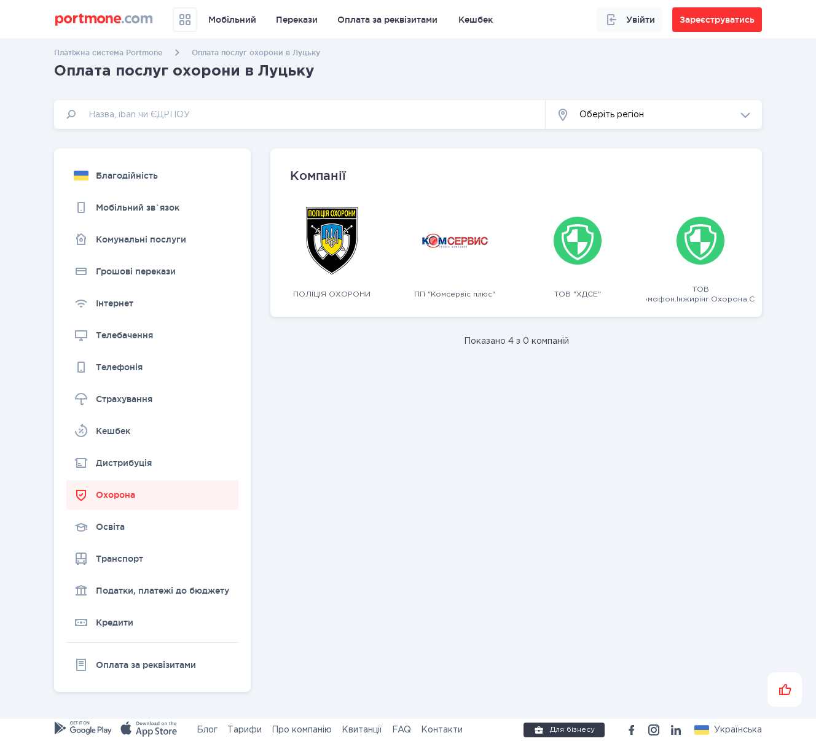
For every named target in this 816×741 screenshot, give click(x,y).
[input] (300, 114)
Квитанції (362, 730)
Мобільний (232, 20)
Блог (207, 730)
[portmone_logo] (104, 20)
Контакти (442, 730)
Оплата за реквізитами (387, 20)
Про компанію (302, 730)
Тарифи (244, 730)
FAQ (401, 730)
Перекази (297, 20)
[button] (654, 114)
